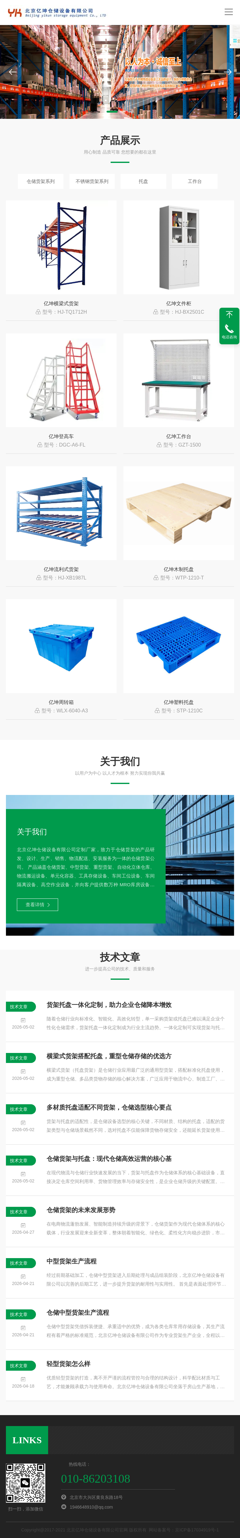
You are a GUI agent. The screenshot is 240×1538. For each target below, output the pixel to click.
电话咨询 (229, 337)
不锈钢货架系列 (92, 181)
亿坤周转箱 (61, 702)
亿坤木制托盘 (179, 569)
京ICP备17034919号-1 (197, 1529)
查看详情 (38, 904)
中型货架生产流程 (72, 1261)
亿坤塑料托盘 (179, 702)
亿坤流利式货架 (61, 569)
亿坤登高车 (61, 436)
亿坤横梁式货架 (61, 303)
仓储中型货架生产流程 (78, 1312)
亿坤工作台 (178, 436)
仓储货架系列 (41, 181)
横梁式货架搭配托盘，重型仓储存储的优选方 (109, 1056)
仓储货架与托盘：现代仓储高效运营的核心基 (109, 1158)
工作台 (195, 181)
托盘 (143, 181)
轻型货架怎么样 (68, 1363)
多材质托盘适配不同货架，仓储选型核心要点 (109, 1107)
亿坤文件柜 (178, 303)
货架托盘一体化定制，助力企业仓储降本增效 (109, 1004)
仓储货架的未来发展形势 (81, 1210)
